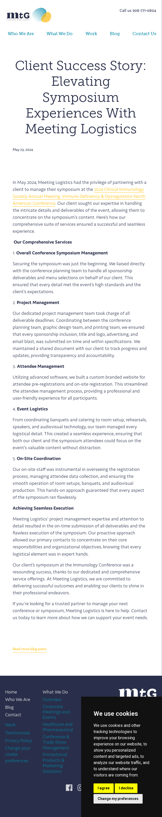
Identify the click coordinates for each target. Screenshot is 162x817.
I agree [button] (104, 788)
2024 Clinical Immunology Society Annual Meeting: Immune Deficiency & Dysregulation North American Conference (79, 196)
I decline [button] (126, 788)
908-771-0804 (144, 10)
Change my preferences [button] (118, 799)
